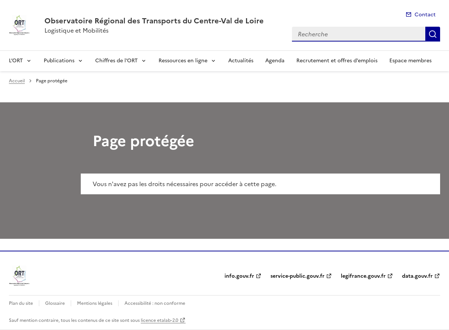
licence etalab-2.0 (159, 320)
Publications (59, 61)
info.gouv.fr (239, 276)
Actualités (240, 61)
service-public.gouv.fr (297, 276)
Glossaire (55, 303)
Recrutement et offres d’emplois (337, 61)
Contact (425, 15)
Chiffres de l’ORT (116, 61)
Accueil (17, 80)
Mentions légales (94, 303)
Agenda (275, 61)
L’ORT (16, 61)
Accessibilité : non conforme (154, 303)
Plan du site (21, 303)
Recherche (432, 34)
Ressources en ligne (183, 61)
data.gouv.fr (417, 276)
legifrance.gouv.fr (363, 276)
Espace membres (410, 61)
